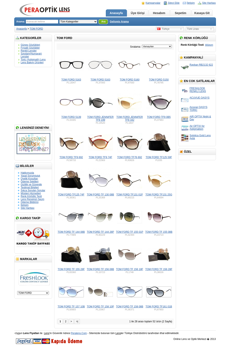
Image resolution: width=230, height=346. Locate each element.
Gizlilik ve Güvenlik (31, 184)
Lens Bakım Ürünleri (32, 62)
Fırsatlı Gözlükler (30, 47)
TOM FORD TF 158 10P (100, 306)
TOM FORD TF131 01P (129, 194)
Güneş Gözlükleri (30, 44)
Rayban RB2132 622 (201, 64)
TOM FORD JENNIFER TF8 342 (129, 118)
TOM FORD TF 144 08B (71, 231)
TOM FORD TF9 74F (100, 157)
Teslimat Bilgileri (30, 187)
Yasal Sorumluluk (30, 175)
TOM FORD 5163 (71, 79)
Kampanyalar (153, 2)
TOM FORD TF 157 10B (71, 306)
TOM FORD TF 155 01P (129, 231)
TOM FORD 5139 (71, 117)
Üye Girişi (138, 13)
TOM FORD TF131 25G (158, 194)
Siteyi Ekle (174, 2)
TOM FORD (36, 28)
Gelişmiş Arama (119, 21)
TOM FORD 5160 (129, 79)
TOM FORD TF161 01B (159, 306)
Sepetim (180, 13)
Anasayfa (116, 13)
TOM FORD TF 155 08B (158, 231)
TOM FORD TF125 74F (71, 194)
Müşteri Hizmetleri (31, 193)
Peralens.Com (79, 333)
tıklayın (209, 44)
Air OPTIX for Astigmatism (197, 127)
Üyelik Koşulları (29, 178)
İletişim (191, 2)
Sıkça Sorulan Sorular (33, 190)
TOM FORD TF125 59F (159, 157)
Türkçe (163, 28)
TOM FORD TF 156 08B (100, 269)
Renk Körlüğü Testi (31, 196)
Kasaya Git (201, 13)
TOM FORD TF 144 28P (100, 231)
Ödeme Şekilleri (30, 181)
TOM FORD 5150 (159, 79)
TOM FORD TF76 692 (129, 157)
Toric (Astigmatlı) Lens (33, 59)
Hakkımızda (27, 172)
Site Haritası (209, 2)
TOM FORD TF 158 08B (129, 306)
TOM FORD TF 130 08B (100, 194)
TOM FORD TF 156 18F (129, 269)
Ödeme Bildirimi (30, 202)
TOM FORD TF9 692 (71, 157)
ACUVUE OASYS (200, 97)
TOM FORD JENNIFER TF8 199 (100, 118)
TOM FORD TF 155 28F (71, 269)
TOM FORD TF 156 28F (158, 269)
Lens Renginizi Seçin (32, 199)
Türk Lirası (193, 28)
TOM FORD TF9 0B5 (159, 117)
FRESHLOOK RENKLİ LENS (198, 90)
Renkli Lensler (29, 50)
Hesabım (159, 13)
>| (77, 321)
